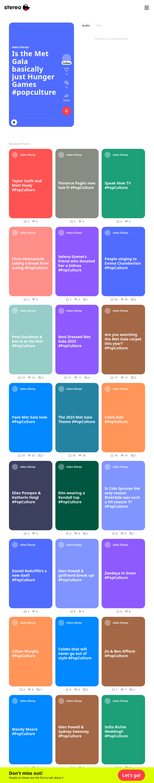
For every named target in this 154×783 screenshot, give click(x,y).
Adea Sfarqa (20, 47)
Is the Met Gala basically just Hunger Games (33, 68)
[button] (131, 775)
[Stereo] (17, 7)
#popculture (34, 92)
